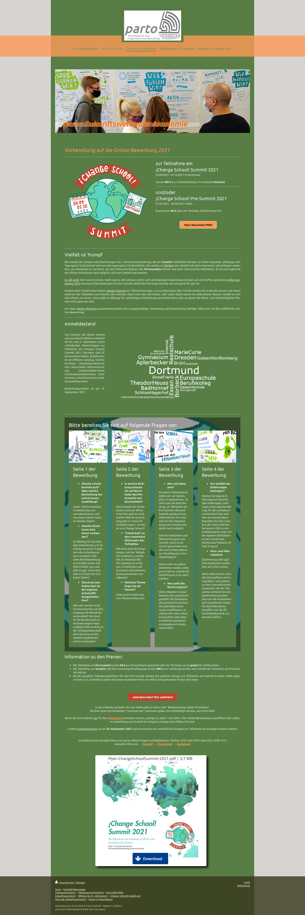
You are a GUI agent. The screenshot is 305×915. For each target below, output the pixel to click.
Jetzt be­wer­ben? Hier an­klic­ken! (152, 697)
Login (247, 882)
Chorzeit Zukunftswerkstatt (70, 899)
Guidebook (183, 744)
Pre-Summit (164, 744)
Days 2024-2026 (114, 892)
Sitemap (80, 882)
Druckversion (65, 882)
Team (58, 889)
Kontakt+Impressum (74, 889)
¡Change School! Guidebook (125, 895)
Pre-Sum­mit (115, 718)
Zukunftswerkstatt (65, 895)
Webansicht (243, 885)
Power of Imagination (100, 899)
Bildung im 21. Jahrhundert (93, 895)
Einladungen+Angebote (91, 892)
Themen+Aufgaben (65, 892)
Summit (147, 744)
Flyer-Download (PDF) (198, 225)
